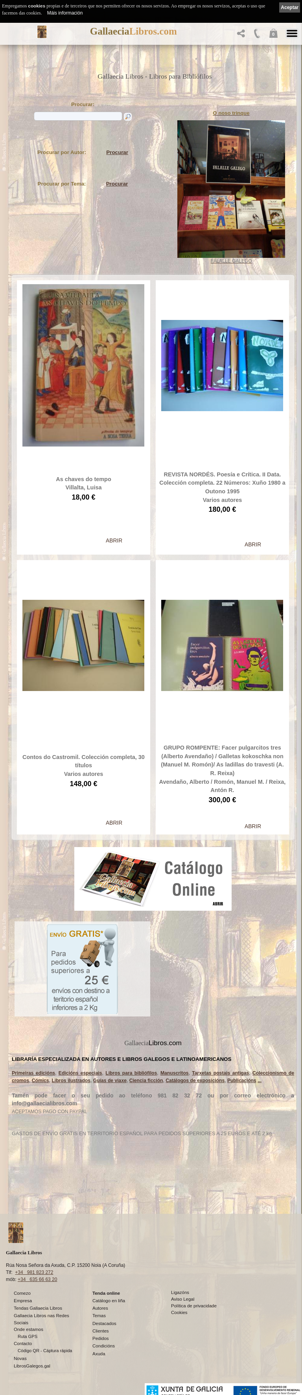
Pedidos (100, 1338)
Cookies (179, 1312)
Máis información (65, 13)
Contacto (23, 1343)
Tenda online (106, 1293)
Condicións (103, 1346)
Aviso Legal (182, 1299)
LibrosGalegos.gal (32, 1366)
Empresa (23, 1300)
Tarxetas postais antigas (220, 1004)
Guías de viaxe (110, 1012)
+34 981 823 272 (34, 1272)
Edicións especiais (80, 1004)
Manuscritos (174, 1004)
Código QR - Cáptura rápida (45, 1350)
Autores (100, 1308)
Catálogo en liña (108, 1300)
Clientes (100, 1331)
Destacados (104, 1323)
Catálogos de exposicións (195, 1012)
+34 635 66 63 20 (37, 1279)
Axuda (98, 1353)
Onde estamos (28, 1329)
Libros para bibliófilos (131, 1004)
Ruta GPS (27, 1336)
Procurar (117, 152)
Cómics (40, 1012)
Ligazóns (180, 1292)
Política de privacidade (194, 1305)
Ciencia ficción (146, 1012)
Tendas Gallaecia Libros (38, 1308)
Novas (20, 1358)
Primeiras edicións (33, 1004)
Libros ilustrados (71, 1012)
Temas (99, 1315)
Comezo (22, 1293)
